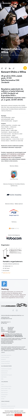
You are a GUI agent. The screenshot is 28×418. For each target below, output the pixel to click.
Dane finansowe (4, 390)
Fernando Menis (4, 394)
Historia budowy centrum (6, 386)
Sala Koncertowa (4, 370)
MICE (2, 379)
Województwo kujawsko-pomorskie (8, 406)
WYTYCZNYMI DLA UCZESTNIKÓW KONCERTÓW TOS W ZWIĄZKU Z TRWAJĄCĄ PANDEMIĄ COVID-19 (13, 155)
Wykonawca (3, 396)
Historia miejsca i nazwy (6, 388)
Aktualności (3, 359)
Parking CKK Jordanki (5, 363)
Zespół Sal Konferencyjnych (6, 374)
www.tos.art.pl (6, 272)
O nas (2, 384)
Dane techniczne (4, 392)
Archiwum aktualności (5, 361)
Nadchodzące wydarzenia (6, 355)
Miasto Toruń (3, 404)
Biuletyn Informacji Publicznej (13, 334)
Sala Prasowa (3, 376)
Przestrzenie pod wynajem (6, 368)
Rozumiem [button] (18, 415)
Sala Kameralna (4, 372)
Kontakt (2, 398)
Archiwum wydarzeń (5, 357)
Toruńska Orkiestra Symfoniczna (7, 408)
